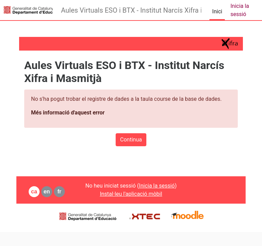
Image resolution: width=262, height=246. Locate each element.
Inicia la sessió (239, 10)
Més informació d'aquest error (68, 112)
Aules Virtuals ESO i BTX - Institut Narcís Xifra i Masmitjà (131, 10)
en (47, 191)
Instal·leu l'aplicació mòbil (131, 194)
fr (59, 191)
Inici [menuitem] (217, 11)
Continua (131, 139)
